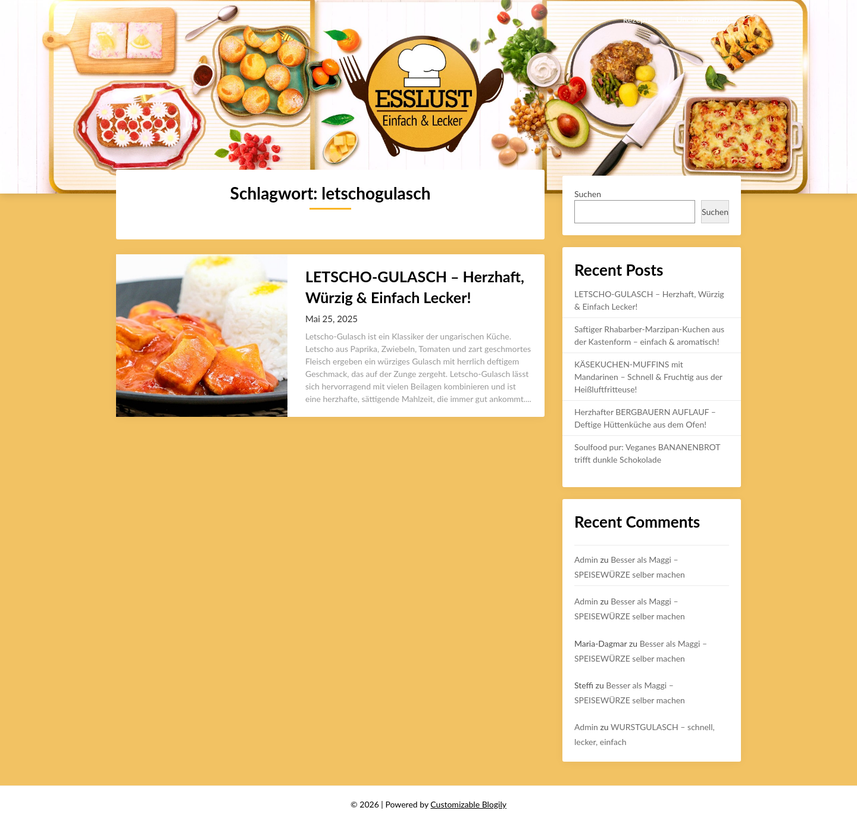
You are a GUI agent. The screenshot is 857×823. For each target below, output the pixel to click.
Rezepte (637, 19)
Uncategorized (702, 19)
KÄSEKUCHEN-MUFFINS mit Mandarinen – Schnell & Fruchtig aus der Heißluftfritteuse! (648, 376)
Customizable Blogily (468, 804)
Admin (586, 559)
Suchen (587, 194)
